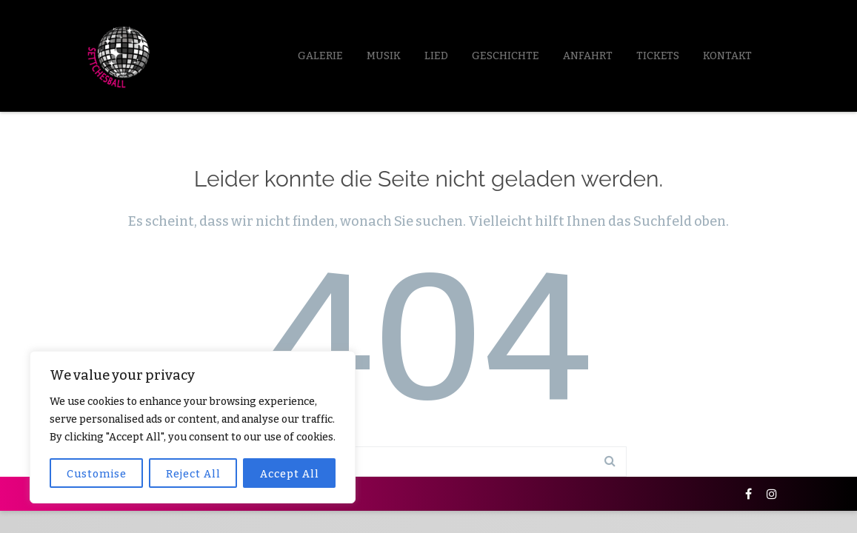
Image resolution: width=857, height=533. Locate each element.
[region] (193, 427)
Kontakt (727, 56)
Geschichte (505, 56)
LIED (436, 56)
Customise (97, 474)
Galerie (320, 56)
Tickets (657, 56)
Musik (384, 56)
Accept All (289, 474)
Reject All (193, 474)
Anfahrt (588, 56)
